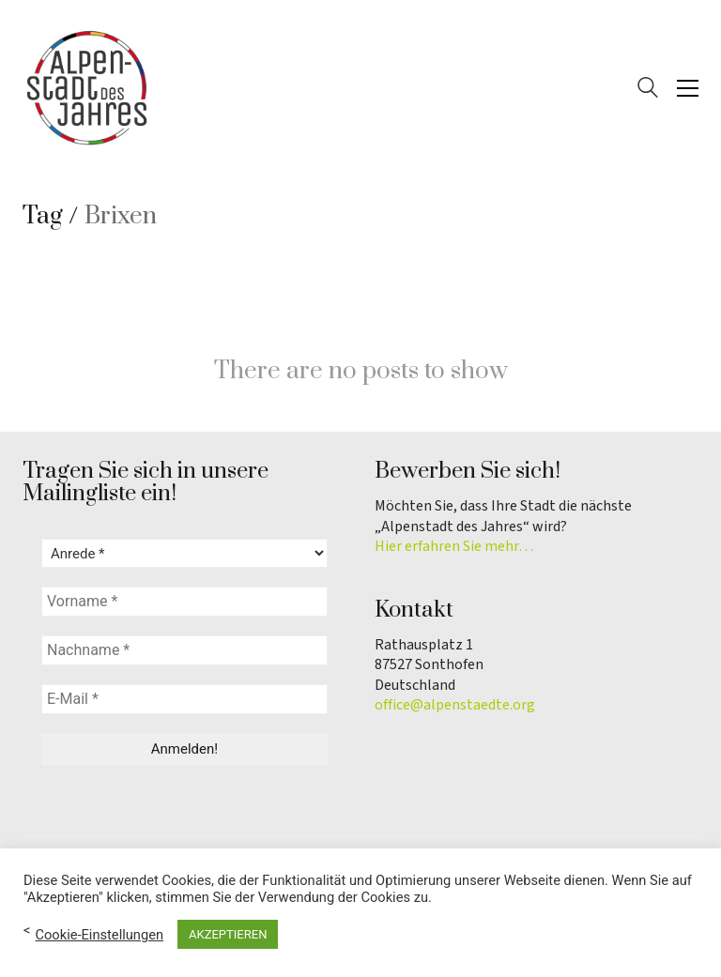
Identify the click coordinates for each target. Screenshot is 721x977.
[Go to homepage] (88, 88)
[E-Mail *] (184, 699)
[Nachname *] (184, 650)
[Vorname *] (184, 602)
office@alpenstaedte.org (455, 705)
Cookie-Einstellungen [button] (99, 934)
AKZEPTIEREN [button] (228, 934)
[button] (687, 88)
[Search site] (647, 90)
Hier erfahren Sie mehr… (454, 547)
